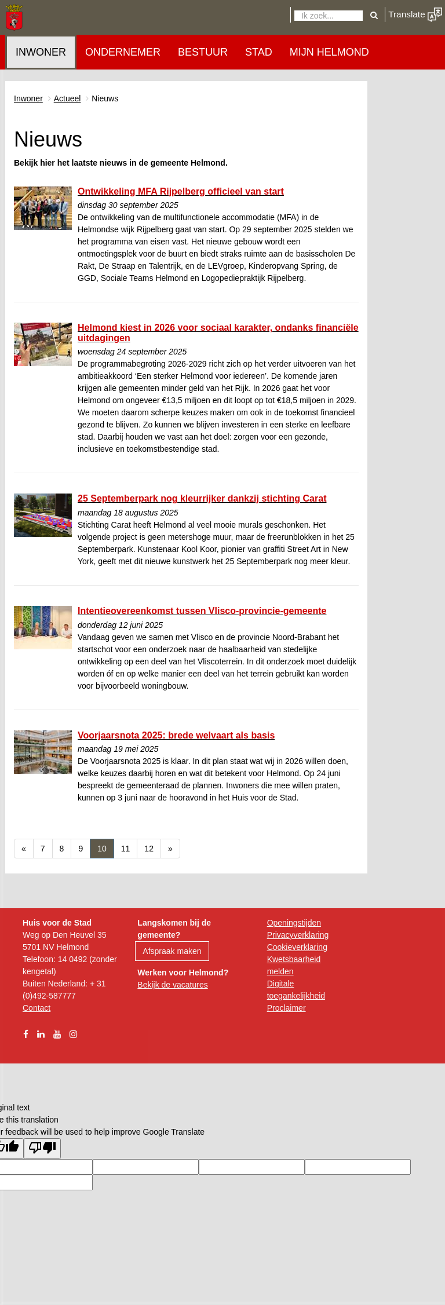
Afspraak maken (172, 951)
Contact (36, 1007)
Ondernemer (123, 52)
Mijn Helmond (329, 52)
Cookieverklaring (297, 947)
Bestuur (203, 52)
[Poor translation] (42, 1148)
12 (152, 847)
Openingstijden (294, 922)
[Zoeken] (328, 15)
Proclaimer (286, 1007)
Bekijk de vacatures (172, 984)
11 (129, 847)
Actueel (67, 98)
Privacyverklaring (298, 935)
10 (105, 847)
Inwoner (41, 52)
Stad (258, 52)
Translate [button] (415, 14)
